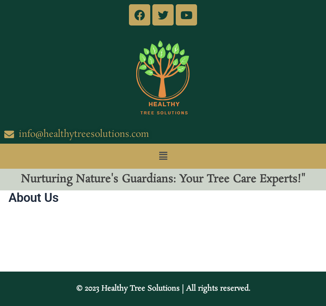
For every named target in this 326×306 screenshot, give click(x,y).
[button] (163, 156)
